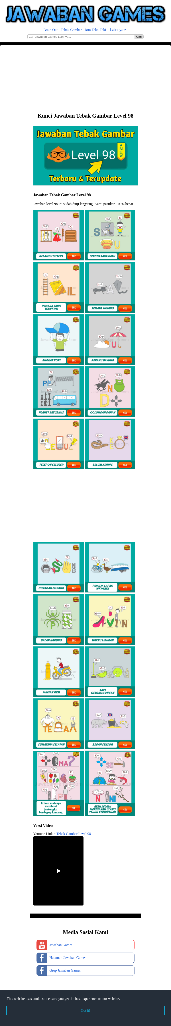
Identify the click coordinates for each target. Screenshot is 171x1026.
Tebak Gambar (71, 30)
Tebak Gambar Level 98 (73, 834)
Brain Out (50, 30)
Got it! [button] (85, 1010)
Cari (139, 36)
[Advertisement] (85, 78)
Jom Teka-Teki (95, 30)
